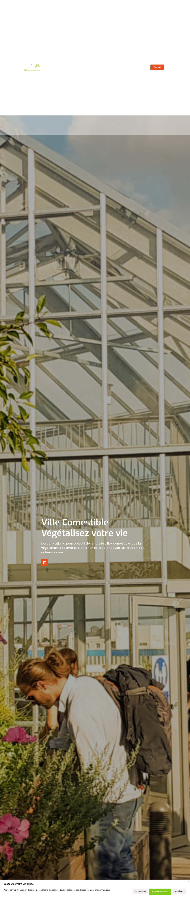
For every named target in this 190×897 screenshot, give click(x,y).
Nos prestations (121, 67)
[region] (95, 889)
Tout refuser (150, 891)
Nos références (97, 67)
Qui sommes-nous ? (71, 67)
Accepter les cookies (173, 891)
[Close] (188, 882)
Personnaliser (129, 891)
